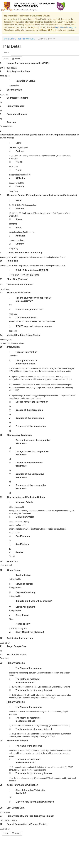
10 (1, 261)
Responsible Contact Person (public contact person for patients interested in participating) (39, 136)
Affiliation (21, 178)
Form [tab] (6, 53)
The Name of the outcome (29, 668)
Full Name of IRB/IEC (26, 318)
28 (1, 824)
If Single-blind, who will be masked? (34, 601)
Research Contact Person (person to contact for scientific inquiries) (42, 195)
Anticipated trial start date (20, 638)
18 (1, 561)
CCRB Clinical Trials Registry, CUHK (19, 39)
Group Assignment (25, 607)
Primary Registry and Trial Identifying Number (30, 816)
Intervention (13, 347)
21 (1, 646)
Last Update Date (15, 808)
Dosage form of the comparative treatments (32, 453)
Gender (19, 552)
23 (1, 663)
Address (20, 151)
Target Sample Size (16, 646)
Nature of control (24, 584)
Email (18, 170)
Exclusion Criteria (25, 517)
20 (1, 638)
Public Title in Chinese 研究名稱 (32, 270)
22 (1, 654)
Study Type (12, 561)
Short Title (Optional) (17, 279)
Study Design (14, 570)
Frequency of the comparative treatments (31, 487)
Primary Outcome (16, 663)
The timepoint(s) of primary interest (34, 690)
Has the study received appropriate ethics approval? (34, 299)
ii (9, 151)
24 (1, 741)
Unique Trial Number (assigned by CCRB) (28, 63)
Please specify (23, 624)
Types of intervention (26, 352)
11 (1, 279)
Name (18, 143)
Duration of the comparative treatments (30, 475)
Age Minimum (23, 536)
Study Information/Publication (22, 785)
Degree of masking (25, 592)
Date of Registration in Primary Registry (27, 824)
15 (1, 347)
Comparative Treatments (20, 435)
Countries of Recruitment (20, 284)
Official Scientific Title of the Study (24, 252)
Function (11, 122)
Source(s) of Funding (17, 98)
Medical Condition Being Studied (23, 335)
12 (1, 284)
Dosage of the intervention (29, 410)
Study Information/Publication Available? (31, 791)
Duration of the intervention (30, 418)
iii (10, 162)
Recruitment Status (17, 654)
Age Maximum (23, 544)
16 (1, 435)
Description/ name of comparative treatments (33, 441)
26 (1, 808)
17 (1, 497)
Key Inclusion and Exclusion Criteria (26, 497)
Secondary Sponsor (17, 114)
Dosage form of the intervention (32, 402)
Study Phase (22, 615)
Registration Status (25, 81)
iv (10, 170)
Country (20, 186)
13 (1, 292)
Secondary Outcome (17, 741)
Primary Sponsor (15, 106)
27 (1, 816)
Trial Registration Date (18, 71)
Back (6, 59)
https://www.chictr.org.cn (65, 27)
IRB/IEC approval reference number (34, 326)
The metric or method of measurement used (28, 680)
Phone (19, 162)
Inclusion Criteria (24, 502)
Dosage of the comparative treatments (29, 464)
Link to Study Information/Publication (35, 802)
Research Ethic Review (19, 292)
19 (1, 570)
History (16, 59)
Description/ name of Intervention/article (26, 362)
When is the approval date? (30, 309)
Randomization (23, 575)
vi (10, 186)
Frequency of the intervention (31, 426)
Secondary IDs (14, 90)
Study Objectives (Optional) (30, 632)
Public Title (12, 261)
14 (1, 335)
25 (1, 785)
